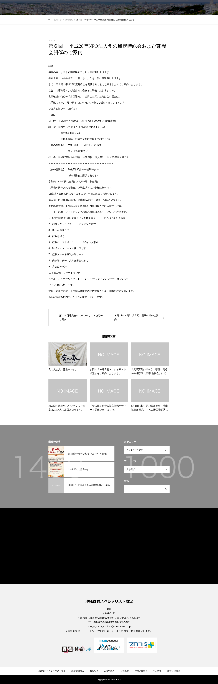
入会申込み (142, 8)
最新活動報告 (111, 8)
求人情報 (190, 8)
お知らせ (128, 8)
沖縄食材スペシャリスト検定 (86, 8)
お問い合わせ (173, 8)
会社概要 (158, 8)
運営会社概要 (206, 8)
